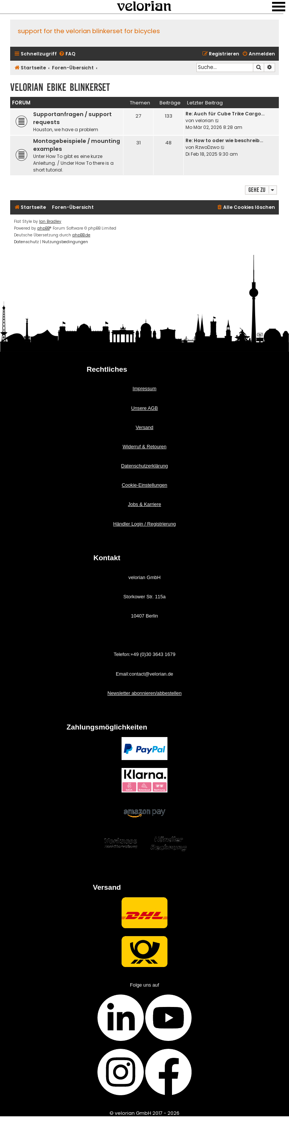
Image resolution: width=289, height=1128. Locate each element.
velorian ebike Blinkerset (60, 87)
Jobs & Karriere (144, 504)
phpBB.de (81, 235)
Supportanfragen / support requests (72, 118)
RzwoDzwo (207, 147)
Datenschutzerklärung (144, 466)
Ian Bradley (50, 221)
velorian (204, 120)
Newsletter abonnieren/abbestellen (144, 693)
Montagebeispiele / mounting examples (76, 145)
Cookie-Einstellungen (144, 485)
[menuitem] (67, 54)
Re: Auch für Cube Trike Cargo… (225, 113)
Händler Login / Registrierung (144, 524)
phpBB (43, 228)
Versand (145, 427)
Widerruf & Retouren (145, 446)
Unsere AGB (144, 408)
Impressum (144, 388)
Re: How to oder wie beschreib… (224, 140)
